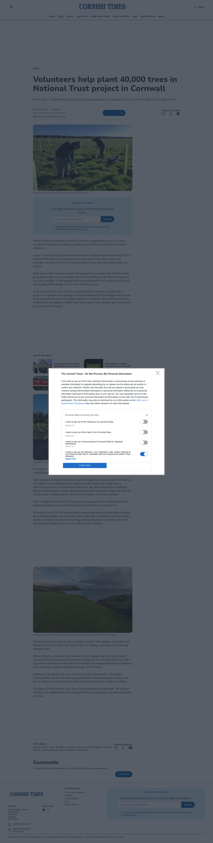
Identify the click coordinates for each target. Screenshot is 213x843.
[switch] (144, 422)
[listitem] (106, 415)
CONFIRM (84, 465)
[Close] (159, 374)
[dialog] (107, 421)
